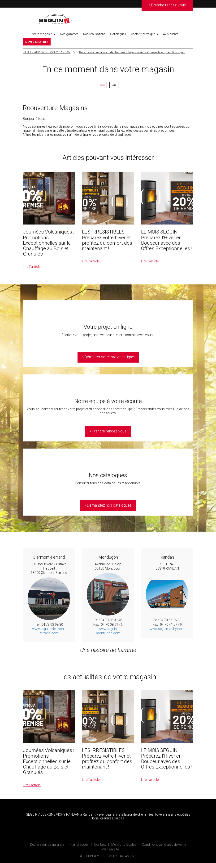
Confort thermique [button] (144, 34)
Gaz (114, 84)
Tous (102, 84)
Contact (100, 844)
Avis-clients (171, 34)
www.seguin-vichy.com (167, 629)
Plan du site (110, 849)
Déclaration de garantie (47, 844)
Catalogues (118, 34)
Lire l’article (32, 267)
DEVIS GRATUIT (36, 42)
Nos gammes (69, 34)
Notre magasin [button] (44, 34)
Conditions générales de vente (164, 844)
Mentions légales (123, 844)
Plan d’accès (79, 844)
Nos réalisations (94, 34)
